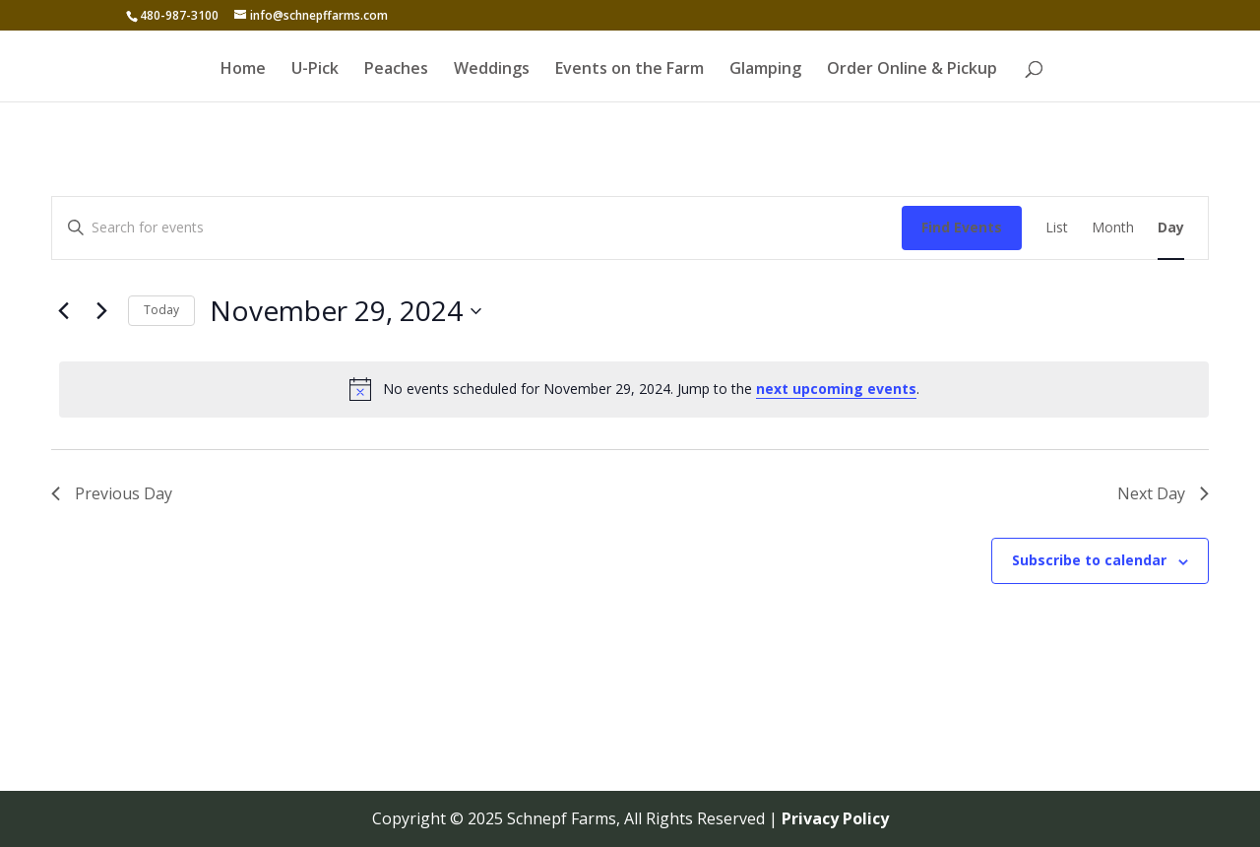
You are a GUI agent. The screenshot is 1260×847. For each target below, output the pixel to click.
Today (161, 309)
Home (243, 70)
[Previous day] (63, 311)
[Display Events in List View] (1056, 228)
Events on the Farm (629, 70)
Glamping (765, 70)
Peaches (396, 70)
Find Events (961, 227)
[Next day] (101, 311)
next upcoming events (836, 388)
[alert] (634, 389)
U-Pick (315, 70)
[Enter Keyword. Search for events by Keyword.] (477, 228)
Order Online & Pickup (912, 70)
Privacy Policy (835, 818)
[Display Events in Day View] (1171, 228)
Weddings (492, 70)
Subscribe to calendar (1089, 560)
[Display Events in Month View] (1113, 228)
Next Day (1163, 493)
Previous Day (111, 493)
